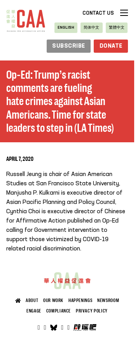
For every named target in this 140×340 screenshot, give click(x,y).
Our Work (53, 300)
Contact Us (98, 13)
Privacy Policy (92, 311)
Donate (111, 46)
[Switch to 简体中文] (91, 27)
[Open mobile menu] (124, 13)
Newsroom (108, 300)
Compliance (58, 311)
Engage (33, 311)
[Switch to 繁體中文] (117, 27)
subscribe (68, 46)
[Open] (68, 327)
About (32, 300)
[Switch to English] (65, 27)
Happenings (80, 300)
